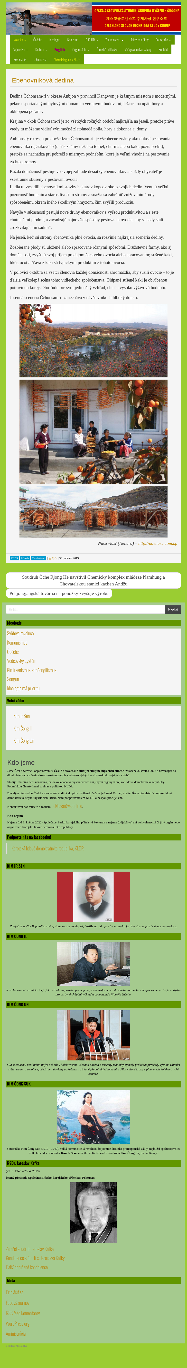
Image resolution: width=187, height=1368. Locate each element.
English (60, 49)
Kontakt (163, 49)
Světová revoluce (20, 633)
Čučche (37, 39)
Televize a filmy (140, 39)
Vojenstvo (20, 49)
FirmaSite (21, 1345)
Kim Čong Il (22, 728)
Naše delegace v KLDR (67, 59)
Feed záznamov (17, 1302)
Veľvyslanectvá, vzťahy (138, 49)
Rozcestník (19, 59)
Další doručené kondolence (27, 1267)
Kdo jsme (72, 39)
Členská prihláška (107, 49)
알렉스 (52, 558)
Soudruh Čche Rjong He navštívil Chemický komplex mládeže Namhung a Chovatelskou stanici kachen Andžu (93, 580)
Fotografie (163, 39)
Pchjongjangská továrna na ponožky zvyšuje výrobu (59, 593)
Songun (13, 679)
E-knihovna (40, 59)
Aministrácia (16, 1333)
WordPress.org (17, 1323)
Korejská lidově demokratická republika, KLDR (47, 848)
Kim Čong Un (23, 740)
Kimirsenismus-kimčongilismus (31, 670)
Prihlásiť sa (14, 1292)
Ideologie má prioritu (23, 688)
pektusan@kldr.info (66, 805)
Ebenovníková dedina (43, 80)
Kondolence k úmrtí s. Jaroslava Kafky (35, 1257)
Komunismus (17, 642)
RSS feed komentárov (23, 1313)
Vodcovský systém (21, 660)
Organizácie (80, 49)
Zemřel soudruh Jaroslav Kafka (30, 1248)
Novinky (19, 39)
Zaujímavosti (114, 39)
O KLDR (91, 39)
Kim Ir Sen (21, 716)
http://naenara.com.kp (157, 543)
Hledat (173, 609)
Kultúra (41, 49)
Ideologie (54, 39)
